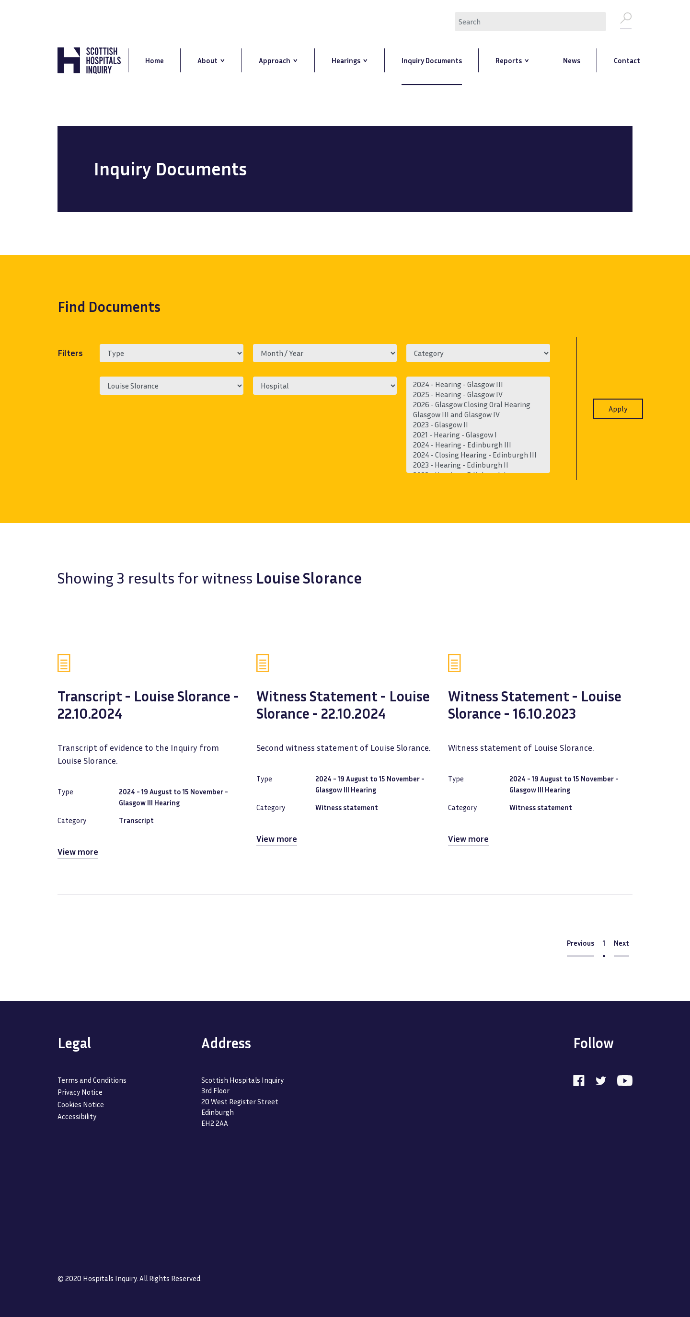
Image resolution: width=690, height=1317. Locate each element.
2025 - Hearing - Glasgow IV (478, 394)
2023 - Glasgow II (478, 425)
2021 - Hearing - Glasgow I (478, 435)
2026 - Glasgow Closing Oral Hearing (478, 405)
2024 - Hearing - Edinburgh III (478, 445)
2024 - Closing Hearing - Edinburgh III (478, 455)
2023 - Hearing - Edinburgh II (478, 465)
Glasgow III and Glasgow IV (478, 415)
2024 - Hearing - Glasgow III (478, 384)
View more (78, 851)
